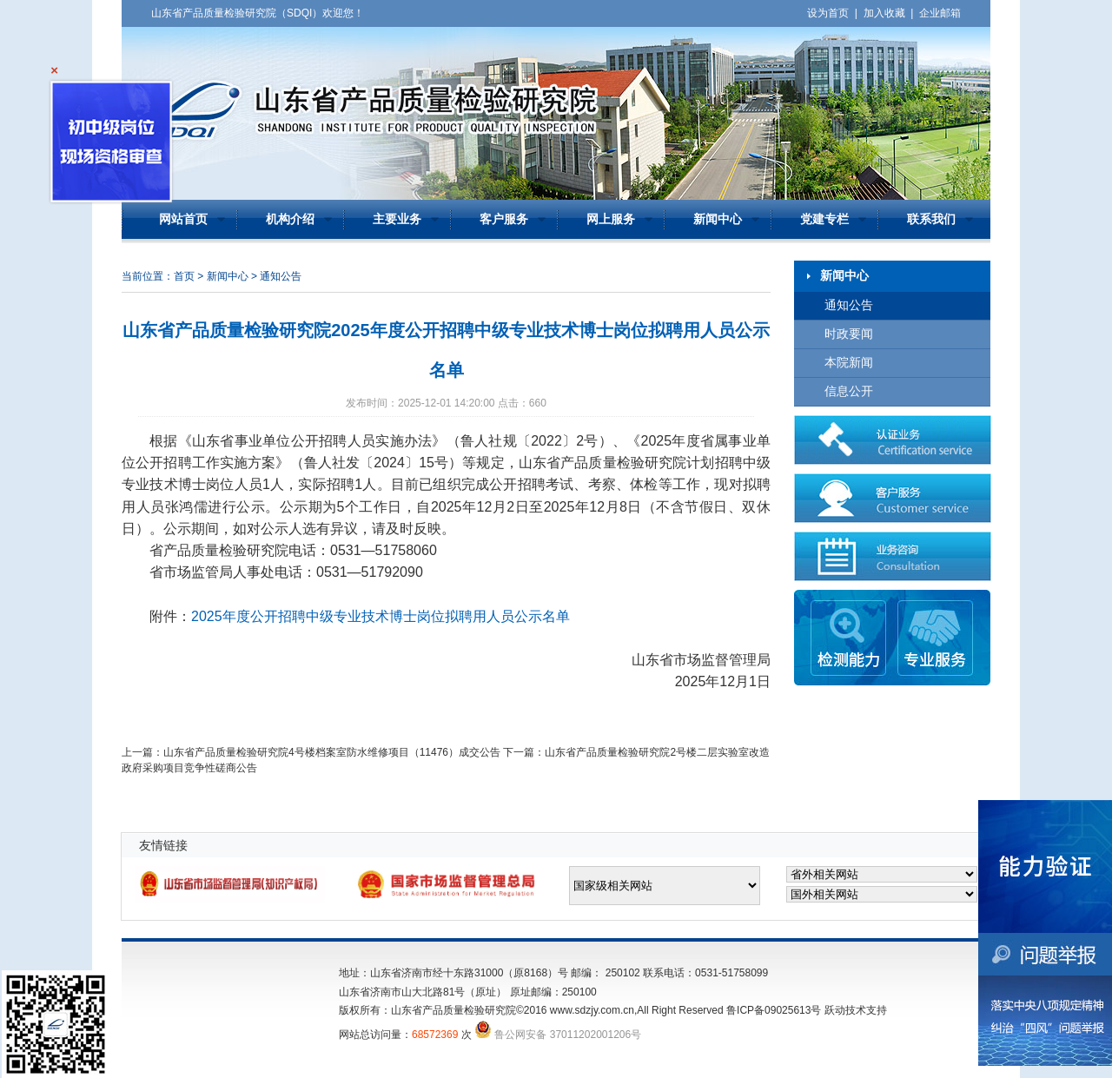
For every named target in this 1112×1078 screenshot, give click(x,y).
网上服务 (610, 219)
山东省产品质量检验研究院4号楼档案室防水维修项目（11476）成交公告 (331, 752)
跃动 (834, 1010)
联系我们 (931, 219)
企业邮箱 (940, 13)
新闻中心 (717, 219)
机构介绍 (290, 219)
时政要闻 (848, 334)
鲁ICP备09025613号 (773, 1010)
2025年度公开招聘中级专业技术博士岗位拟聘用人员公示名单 (380, 616)
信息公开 (848, 391)
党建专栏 (824, 219)
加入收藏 (884, 13)
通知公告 (848, 305)
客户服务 (504, 219)
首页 (184, 276)
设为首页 (828, 13)
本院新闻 (848, 362)
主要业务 (397, 219)
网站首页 (183, 219)
